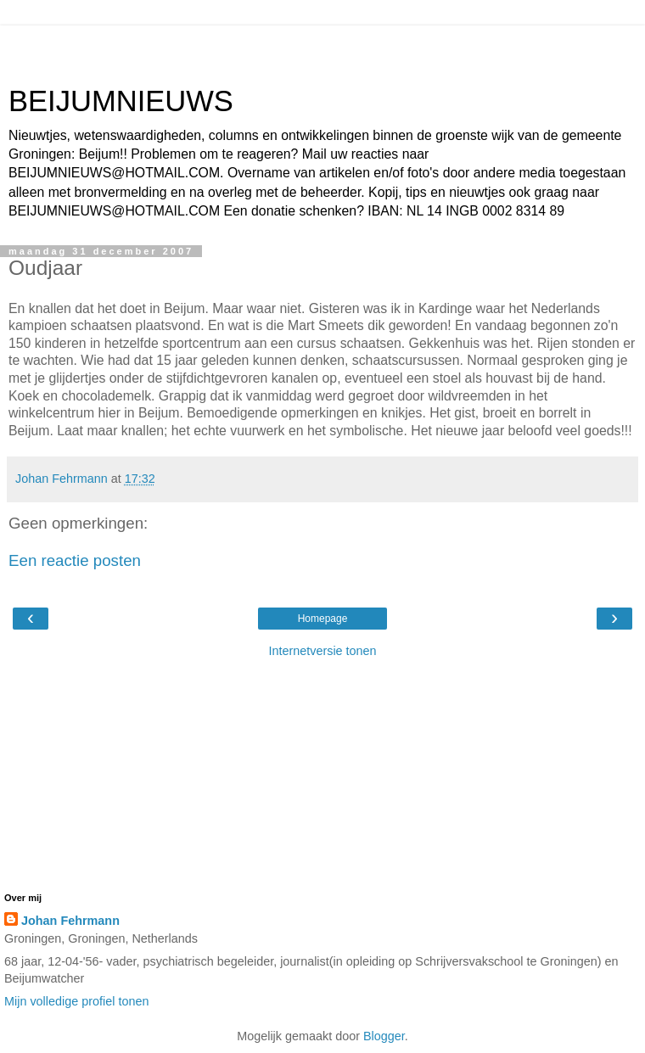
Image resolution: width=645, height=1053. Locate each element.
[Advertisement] (322, 46)
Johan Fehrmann (70, 920)
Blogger (384, 1036)
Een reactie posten (74, 560)
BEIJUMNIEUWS (120, 101)
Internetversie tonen (322, 651)
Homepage (323, 619)
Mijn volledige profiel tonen (76, 1001)
